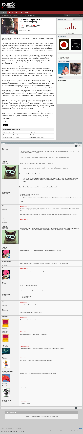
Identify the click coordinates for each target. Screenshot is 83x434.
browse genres (7, 15)
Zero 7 (25, 47)
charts (10, 12)
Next (80, 145)
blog (26, 12)
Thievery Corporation (30, 19)
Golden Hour (63, 74)
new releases (16, 15)
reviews (3, 12)
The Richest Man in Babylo (64, 50)
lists (21, 12)
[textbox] (71, 15)
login (2, 15)
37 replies (35, 26)
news (16, 12)
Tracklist (28, 30)
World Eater (75, 74)
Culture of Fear (76, 50)
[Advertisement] (69, 93)
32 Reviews (37, 25)
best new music (31, 15)
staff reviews (23, 15)
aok (31, 25)
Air (29, 47)
